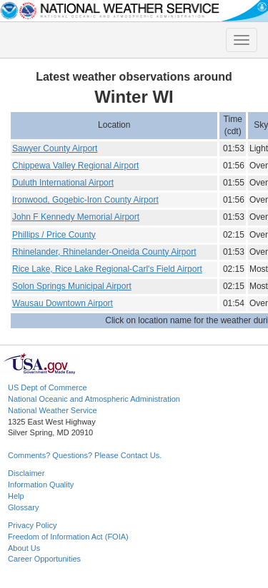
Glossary (23, 507)
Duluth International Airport (63, 183)
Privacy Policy (32, 525)
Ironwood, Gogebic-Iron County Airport (85, 200)
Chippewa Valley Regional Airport (75, 166)
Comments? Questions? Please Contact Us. (85, 455)
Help (16, 496)
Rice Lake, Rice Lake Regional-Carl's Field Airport (107, 269)
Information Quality (41, 484)
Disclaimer (26, 473)
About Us (24, 548)
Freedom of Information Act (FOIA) (68, 536)
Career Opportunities (44, 558)
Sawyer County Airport (54, 148)
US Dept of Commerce (47, 387)
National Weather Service (52, 410)
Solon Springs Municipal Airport (71, 286)
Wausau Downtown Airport (62, 303)
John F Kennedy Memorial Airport (75, 217)
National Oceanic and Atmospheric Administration (94, 399)
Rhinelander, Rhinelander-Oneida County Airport (104, 252)
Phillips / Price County (54, 235)
